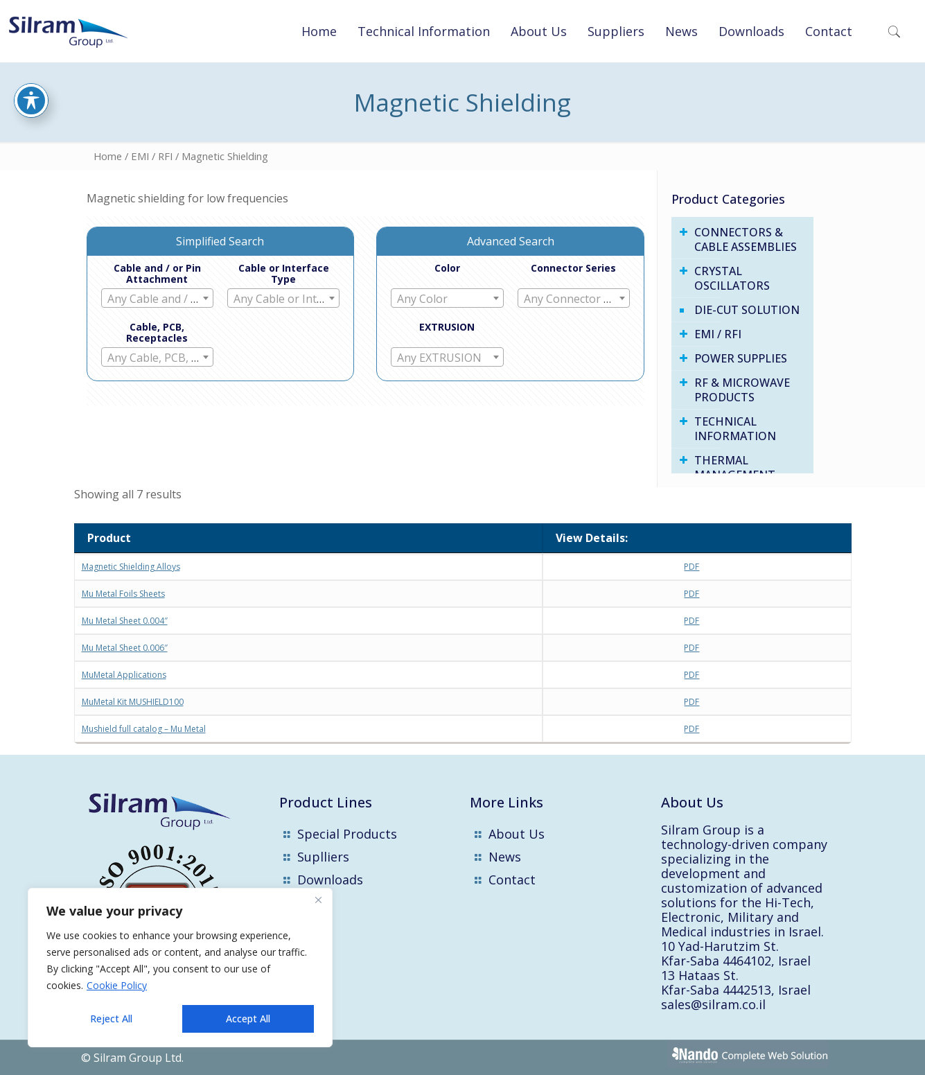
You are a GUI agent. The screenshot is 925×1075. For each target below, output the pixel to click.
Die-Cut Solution (747, 309)
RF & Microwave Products (742, 390)
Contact (512, 879)
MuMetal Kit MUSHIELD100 (133, 702)
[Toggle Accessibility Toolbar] (31, 59)
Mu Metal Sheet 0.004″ (125, 621)
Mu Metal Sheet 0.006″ (125, 648)
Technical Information (735, 429)
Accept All (248, 1018)
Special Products (347, 833)
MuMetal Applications (124, 675)
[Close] (318, 899)
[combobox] (157, 298)
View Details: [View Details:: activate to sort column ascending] (592, 537)
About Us (516, 833)
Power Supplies (740, 358)
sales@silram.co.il (713, 1004)
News (504, 856)
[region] (180, 967)
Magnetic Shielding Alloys (131, 567)
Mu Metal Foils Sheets (123, 594)
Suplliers (323, 856)
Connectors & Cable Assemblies (745, 239)
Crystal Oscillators (732, 278)
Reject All (111, 1018)
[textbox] (157, 298)
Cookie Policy (117, 985)
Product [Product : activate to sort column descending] (109, 537)
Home (108, 156)
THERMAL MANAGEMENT (734, 467)
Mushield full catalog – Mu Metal (144, 729)
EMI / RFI (152, 156)
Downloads (330, 879)
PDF (691, 567)
